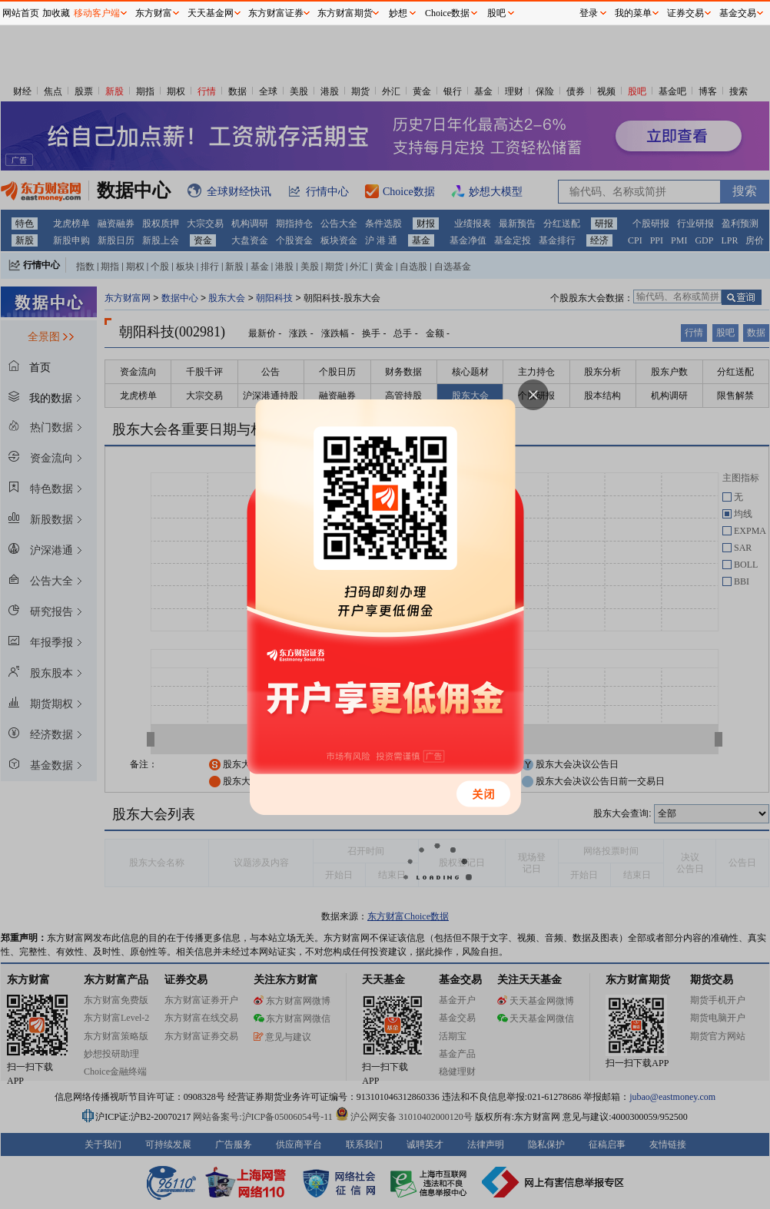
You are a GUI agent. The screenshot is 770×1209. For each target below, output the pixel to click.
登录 (588, 13)
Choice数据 (447, 13)
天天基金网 (211, 13)
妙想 (398, 13)
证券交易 (685, 13)
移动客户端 (97, 13)
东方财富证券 (276, 13)
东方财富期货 (345, 13)
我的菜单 (633, 13)
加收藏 (56, 13)
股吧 (496, 13)
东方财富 (153, 13)
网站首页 (20, 13)
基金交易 (737, 13)
